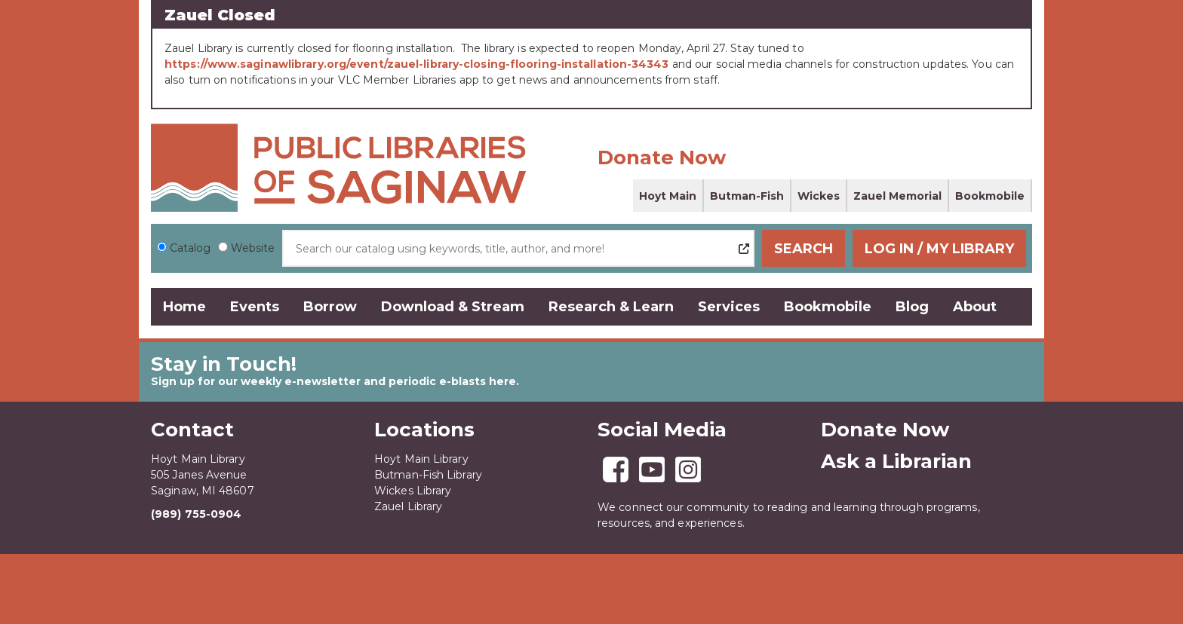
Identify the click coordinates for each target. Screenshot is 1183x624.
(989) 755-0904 (196, 514)
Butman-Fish (747, 196)
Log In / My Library (939, 248)
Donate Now (662, 157)
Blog (912, 306)
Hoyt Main (667, 196)
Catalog (190, 248)
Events (254, 306)
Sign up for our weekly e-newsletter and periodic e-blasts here (333, 381)
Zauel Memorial (897, 196)
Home (184, 306)
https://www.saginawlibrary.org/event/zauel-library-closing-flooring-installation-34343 (416, 64)
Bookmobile (990, 196)
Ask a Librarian (896, 461)
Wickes (818, 196)
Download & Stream (452, 306)
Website (253, 248)
